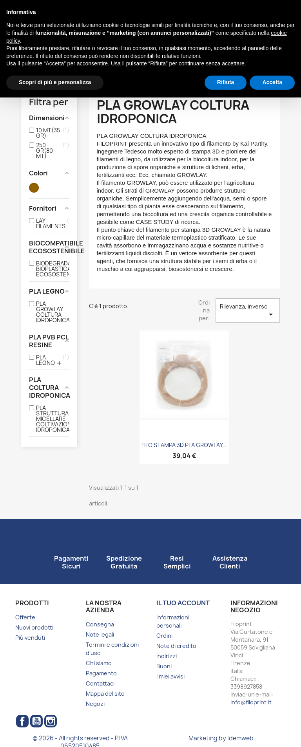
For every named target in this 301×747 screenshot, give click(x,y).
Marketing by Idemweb (221, 738)
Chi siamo (99, 663)
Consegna (100, 624)
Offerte (25, 617)
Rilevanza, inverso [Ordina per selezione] (248, 311)
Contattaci (100, 683)
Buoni (164, 666)
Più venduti (30, 637)
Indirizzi (166, 656)
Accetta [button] (272, 82)
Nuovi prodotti (34, 627)
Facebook (22, 721)
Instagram (50, 721)
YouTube (36, 721)
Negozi (95, 703)
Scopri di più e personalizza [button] (55, 82)
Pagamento (101, 673)
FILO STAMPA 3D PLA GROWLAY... (184, 445)
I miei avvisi (170, 676)
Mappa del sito (105, 693)
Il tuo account (183, 603)
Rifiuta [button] (225, 82)
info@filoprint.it (251, 702)
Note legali (100, 634)
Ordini (164, 635)
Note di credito (176, 646)
